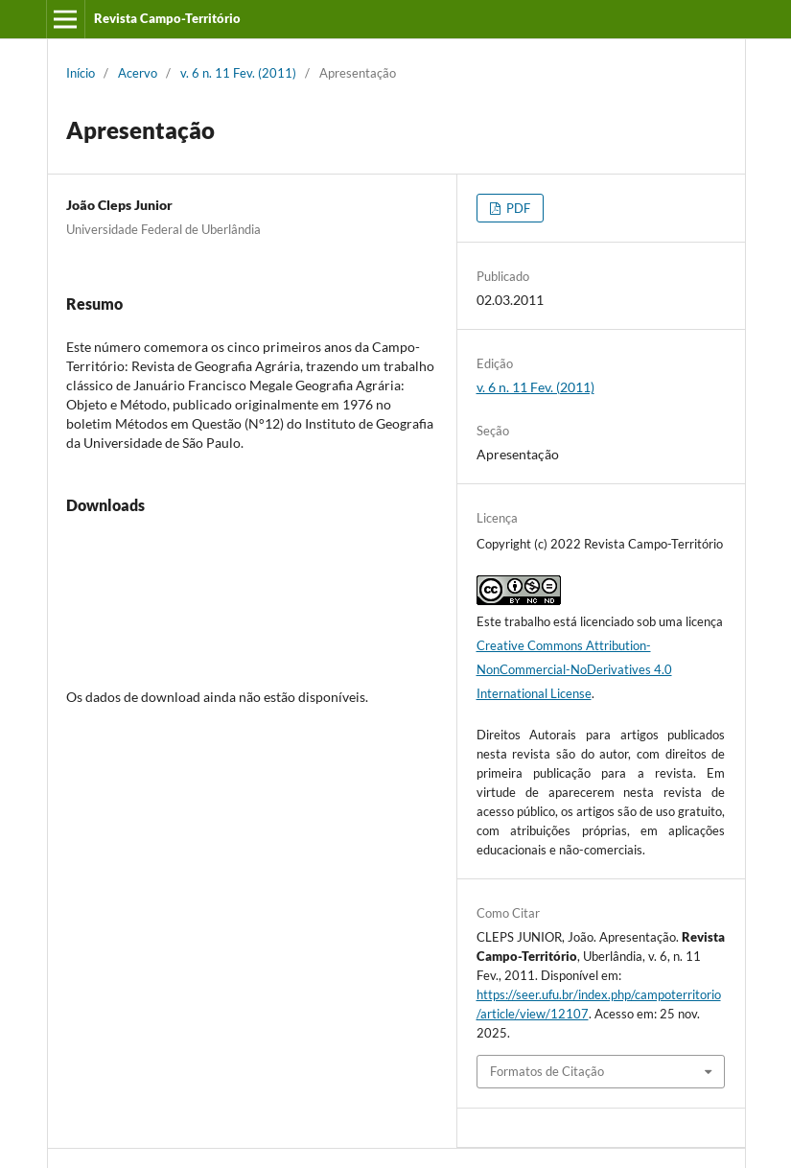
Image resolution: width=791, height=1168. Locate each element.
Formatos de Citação (547, 1071)
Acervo (137, 73)
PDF (516, 208)
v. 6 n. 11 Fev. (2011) (238, 73)
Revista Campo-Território (167, 18)
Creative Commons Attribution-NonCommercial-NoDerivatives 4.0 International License (574, 669)
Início (80, 73)
